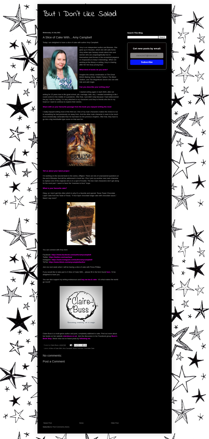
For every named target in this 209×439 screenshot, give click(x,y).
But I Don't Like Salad (80, 14)
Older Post (115, 423)
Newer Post (47, 423)
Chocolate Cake (89, 348)
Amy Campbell (67, 348)
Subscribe (147, 62)
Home (81, 423)
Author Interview (78, 348)
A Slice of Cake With (55, 348)
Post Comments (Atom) (61, 427)
